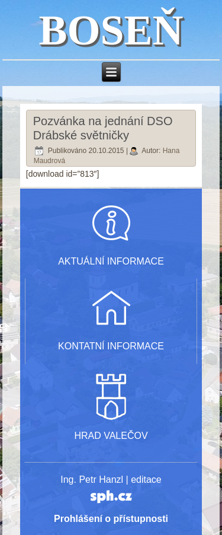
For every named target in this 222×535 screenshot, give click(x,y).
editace (146, 480)
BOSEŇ (110, 30)
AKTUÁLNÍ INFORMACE (111, 261)
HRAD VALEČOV (110, 436)
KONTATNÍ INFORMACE (111, 346)
